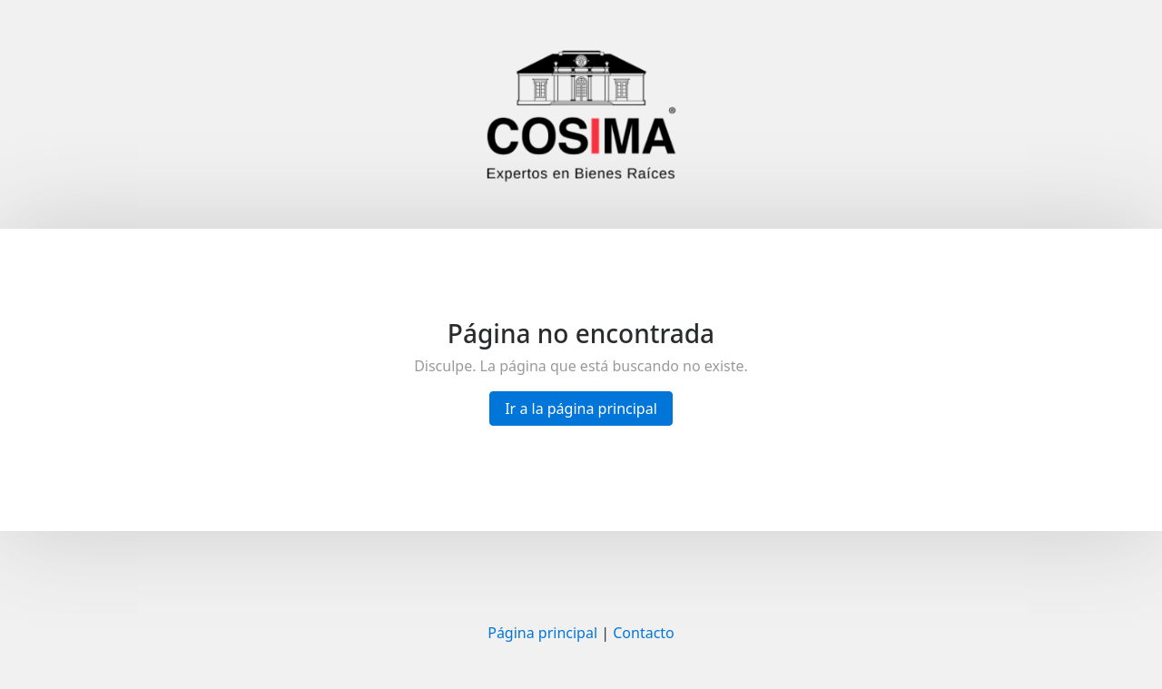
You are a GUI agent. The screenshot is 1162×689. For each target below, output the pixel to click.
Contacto (644, 633)
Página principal (542, 633)
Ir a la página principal (581, 408)
